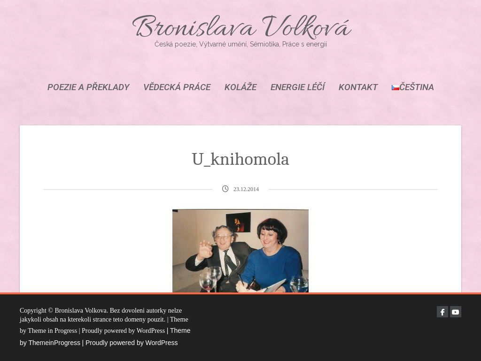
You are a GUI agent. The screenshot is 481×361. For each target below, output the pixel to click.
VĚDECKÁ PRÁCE (176, 87)
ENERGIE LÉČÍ (298, 87)
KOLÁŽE (240, 87)
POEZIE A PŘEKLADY (88, 87)
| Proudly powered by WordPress (130, 342)
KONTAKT (358, 87)
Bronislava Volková (240, 29)
